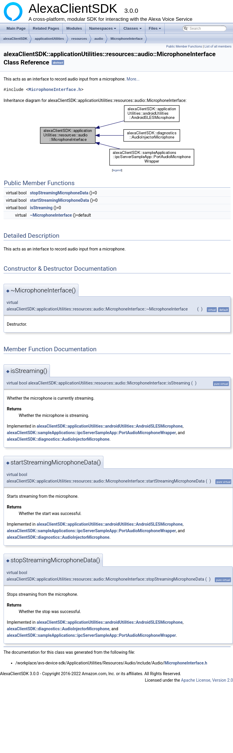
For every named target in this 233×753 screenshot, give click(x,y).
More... (133, 79)
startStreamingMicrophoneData (59, 200)
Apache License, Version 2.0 (207, 680)
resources (79, 38)
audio (99, 38)
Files (155, 30)
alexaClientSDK (15, 38)
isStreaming (41, 207)
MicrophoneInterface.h (55, 89)
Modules (74, 28)
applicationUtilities (49, 38)
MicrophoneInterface (127, 38)
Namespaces (103, 30)
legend (117, 170)
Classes (132, 30)
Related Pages (46, 28)
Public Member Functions (184, 46)
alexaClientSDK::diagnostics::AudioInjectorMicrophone (58, 439)
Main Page (16, 28)
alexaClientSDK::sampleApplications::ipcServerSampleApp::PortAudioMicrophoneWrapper (91, 432)
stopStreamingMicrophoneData (59, 192)
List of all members (218, 46)
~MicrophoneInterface (51, 215)
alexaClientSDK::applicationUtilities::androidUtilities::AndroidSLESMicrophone (109, 426)
